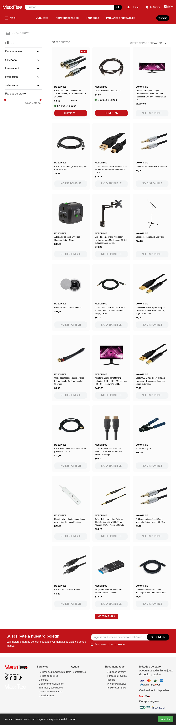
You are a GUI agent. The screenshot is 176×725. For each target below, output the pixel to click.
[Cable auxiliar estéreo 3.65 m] (71, 578)
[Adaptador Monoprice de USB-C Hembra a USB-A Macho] (111, 578)
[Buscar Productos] (118, 7)
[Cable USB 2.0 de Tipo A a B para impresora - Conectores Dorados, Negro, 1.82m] (111, 297)
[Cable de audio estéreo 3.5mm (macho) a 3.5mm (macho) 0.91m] (152, 509)
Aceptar (165, 719)
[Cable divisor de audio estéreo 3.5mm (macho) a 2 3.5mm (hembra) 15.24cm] (71, 83)
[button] (23, 51)
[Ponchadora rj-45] (152, 438)
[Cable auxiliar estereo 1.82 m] (111, 83)
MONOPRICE (21, 33)
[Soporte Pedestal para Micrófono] (152, 227)
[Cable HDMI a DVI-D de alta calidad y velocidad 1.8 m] (71, 438)
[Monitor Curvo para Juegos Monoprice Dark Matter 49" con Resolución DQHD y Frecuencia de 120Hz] (152, 83)
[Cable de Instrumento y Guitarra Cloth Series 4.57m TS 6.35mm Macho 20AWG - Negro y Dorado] (111, 509)
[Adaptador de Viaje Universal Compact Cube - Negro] (71, 227)
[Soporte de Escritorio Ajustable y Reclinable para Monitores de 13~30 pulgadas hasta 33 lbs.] (111, 227)
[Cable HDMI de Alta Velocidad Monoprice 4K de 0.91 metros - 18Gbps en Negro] (111, 438)
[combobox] (73, 7)
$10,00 (36, 103)
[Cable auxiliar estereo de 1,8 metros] (152, 156)
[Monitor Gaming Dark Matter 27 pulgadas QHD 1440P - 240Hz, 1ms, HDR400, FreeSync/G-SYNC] (111, 368)
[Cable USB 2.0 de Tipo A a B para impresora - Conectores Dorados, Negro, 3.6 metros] (152, 368)
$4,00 (28, 103)
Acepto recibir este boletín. (109, 644)
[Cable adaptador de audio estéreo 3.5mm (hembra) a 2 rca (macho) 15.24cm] (71, 368)
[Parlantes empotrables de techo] (71, 297)
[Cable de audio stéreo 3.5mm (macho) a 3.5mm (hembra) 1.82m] (152, 578)
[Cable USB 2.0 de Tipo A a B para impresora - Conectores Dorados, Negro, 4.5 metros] (152, 297)
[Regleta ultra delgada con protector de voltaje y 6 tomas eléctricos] (71, 509)
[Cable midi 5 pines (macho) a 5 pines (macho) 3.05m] (71, 156)
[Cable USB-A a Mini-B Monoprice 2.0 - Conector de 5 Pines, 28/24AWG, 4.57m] (111, 156)
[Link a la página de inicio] (8, 33)
